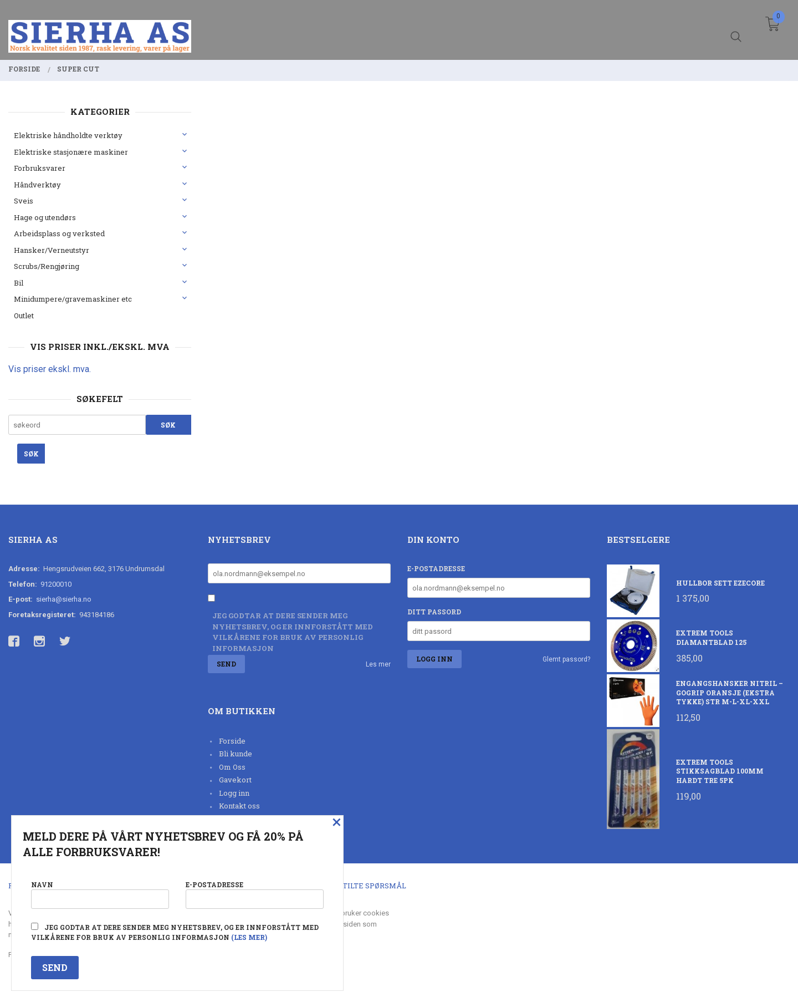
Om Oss (232, 767)
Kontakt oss (239, 806)
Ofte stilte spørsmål (361, 886)
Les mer (378, 664)
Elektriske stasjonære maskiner (71, 152)
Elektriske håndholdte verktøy (68, 135)
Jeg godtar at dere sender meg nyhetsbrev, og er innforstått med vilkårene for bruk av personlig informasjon (292, 632)
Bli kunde (235, 754)
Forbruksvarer (39, 168)
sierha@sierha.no (63, 599)
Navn (100, 893)
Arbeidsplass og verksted (59, 233)
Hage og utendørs (45, 217)
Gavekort (235, 780)
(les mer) (249, 937)
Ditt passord (434, 611)
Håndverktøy (37, 185)
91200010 (55, 584)
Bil (18, 283)
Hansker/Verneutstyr (51, 250)
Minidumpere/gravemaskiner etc (73, 299)
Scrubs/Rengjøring (46, 266)
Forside (232, 741)
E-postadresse (436, 568)
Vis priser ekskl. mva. (49, 369)
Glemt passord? (566, 659)
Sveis (23, 201)
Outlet (24, 316)
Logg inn (234, 793)
